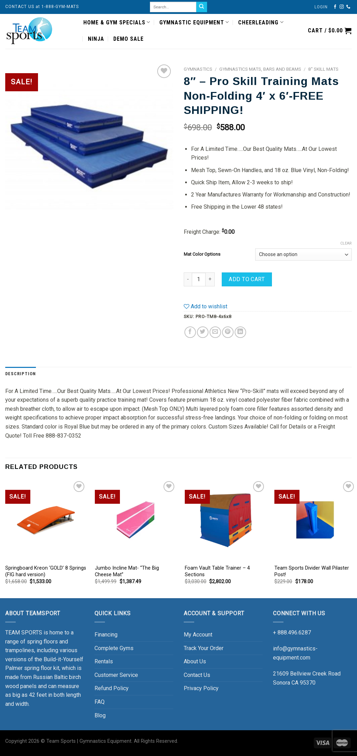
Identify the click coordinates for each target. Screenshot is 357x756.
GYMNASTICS (198, 69)
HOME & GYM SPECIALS (116, 22)
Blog (100, 715)
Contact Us (197, 675)
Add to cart (247, 279)
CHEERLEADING (260, 22)
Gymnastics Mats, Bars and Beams (260, 69)
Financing (105, 634)
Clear (346, 243)
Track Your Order (203, 648)
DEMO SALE (128, 39)
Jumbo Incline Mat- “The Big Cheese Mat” (127, 571)
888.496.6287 (294, 632)
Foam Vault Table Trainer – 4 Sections (217, 571)
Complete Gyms (114, 648)
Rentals (103, 661)
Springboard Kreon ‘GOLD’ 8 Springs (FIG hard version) (45, 571)
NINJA (96, 39)
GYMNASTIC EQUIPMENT (194, 22)
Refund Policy (111, 688)
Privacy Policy (201, 688)
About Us (195, 661)
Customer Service (116, 675)
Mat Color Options (202, 254)
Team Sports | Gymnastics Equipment (88, 741)
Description (20, 373)
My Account (198, 634)
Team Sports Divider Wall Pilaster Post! (311, 571)
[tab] (20, 374)
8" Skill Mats (323, 69)
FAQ (99, 702)
